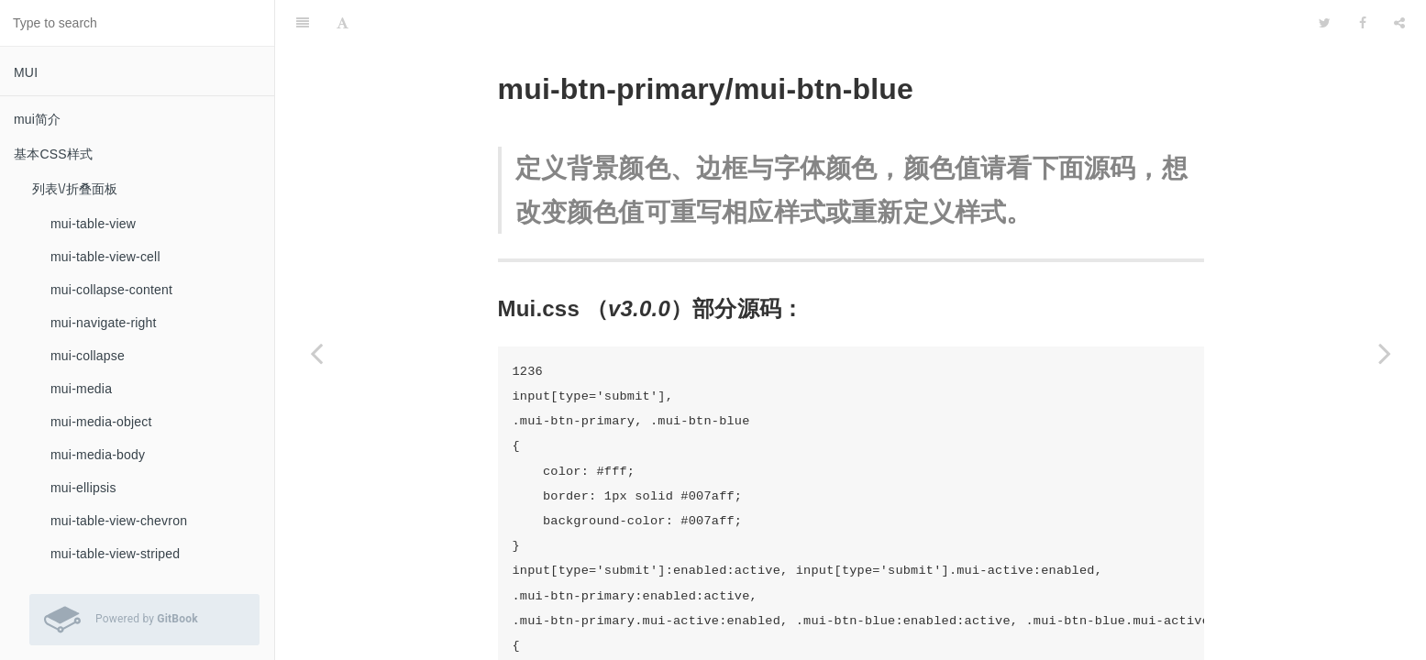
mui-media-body (97, 454)
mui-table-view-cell (105, 256)
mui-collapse (87, 355)
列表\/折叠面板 (74, 189)
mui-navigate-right (103, 322)
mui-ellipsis (83, 487)
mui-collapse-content (111, 289)
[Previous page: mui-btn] (316, 353)
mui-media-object (101, 421)
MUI (26, 72)
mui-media (81, 388)
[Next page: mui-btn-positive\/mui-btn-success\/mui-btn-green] (1384, 353)
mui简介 (37, 119)
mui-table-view (93, 223)
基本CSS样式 (53, 154)
